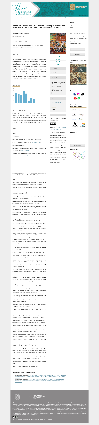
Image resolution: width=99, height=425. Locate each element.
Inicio (13, 17)
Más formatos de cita (57, 93)
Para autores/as (73, 137)
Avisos (46, 17)
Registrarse (77, 54)
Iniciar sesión (78, 49)
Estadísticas (54, 17)
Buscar (84, 17)
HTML (58, 64)
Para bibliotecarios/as (74, 139)
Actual (27, 17)
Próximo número (64, 17)
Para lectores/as (73, 135)
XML (59, 61)
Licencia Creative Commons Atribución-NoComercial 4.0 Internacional (37, 419)
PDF (59, 56)
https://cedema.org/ (36, 142)
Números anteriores (37, 17)
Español (72, 25)
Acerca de (20, 17)
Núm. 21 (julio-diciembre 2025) (29, 22)
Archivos (18, 22)
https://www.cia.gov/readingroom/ (28, 154)
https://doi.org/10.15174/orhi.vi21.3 (22, 41)
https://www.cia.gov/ (25, 150)
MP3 (59, 59)
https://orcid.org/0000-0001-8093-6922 (18, 36)
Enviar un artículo (77, 145)
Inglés (71, 27)
